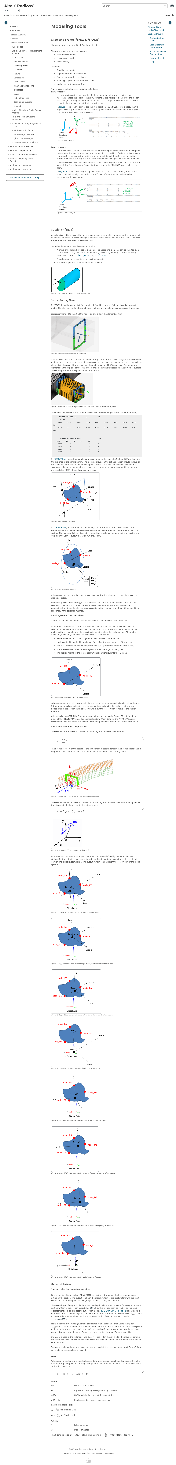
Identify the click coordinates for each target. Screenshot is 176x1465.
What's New (15, 30)
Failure (17, 73)
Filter (154, 62)
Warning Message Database (25, 142)
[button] (9, 26)
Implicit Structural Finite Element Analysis (27, 111)
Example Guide (20, 150)
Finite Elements (21, 61)
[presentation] (62, 745)
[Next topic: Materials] (169, 15)
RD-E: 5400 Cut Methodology (114, 1315)
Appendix (18, 106)
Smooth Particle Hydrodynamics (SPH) (26, 125)
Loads (16, 94)
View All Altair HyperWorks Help (24, 177)
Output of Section (158, 58)
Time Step (18, 57)
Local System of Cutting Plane (157, 46)
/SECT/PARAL (84, 255)
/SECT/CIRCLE (100, 255)
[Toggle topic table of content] (170, 22)
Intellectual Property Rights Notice (73, 1453)
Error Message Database (23, 134)
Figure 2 (63, 171)
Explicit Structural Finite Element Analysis (46, 15)
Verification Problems (23, 154)
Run (17, 46)
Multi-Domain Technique (23, 130)
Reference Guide (21, 146)
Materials (18, 69)
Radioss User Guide (19, 15)
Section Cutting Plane (157, 39)
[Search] (164, 6)
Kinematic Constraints (24, 85)
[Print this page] (173, 15)
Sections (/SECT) (155, 34)
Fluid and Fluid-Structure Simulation (23, 118)
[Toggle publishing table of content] (6, 22)
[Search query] (135, 5)
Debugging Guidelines (24, 102)
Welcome (14, 26)
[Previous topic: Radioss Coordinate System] (167, 15)
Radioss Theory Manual (20, 165)
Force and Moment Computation (158, 53)
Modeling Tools (71, 15)
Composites (19, 77)
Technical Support (95, 1453)
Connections (19, 81)
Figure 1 (63, 107)
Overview (18, 34)
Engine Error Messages (22, 138)
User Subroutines (22, 169)
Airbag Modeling (21, 98)
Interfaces (18, 89)
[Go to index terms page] (169, 7)
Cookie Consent (110, 1453)
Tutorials (14, 38)
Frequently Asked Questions (21, 160)
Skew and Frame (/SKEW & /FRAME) (156, 28)
